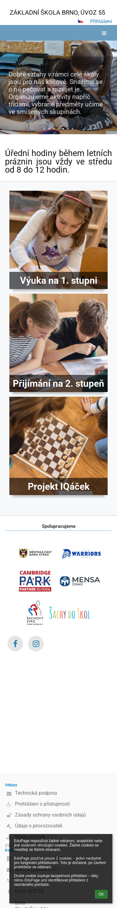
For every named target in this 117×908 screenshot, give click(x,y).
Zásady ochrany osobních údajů (50, 815)
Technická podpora (36, 793)
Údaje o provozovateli (38, 826)
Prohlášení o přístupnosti (42, 804)
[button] (80, 21)
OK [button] (101, 894)
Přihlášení (101, 21)
